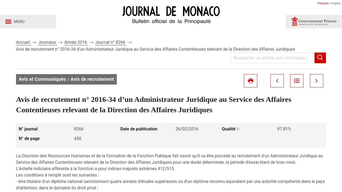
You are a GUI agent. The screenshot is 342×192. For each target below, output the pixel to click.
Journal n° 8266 (110, 42)
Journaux (47, 42)
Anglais (336, 3)
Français (323, 3)
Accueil (23, 42)
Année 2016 (76, 42)
